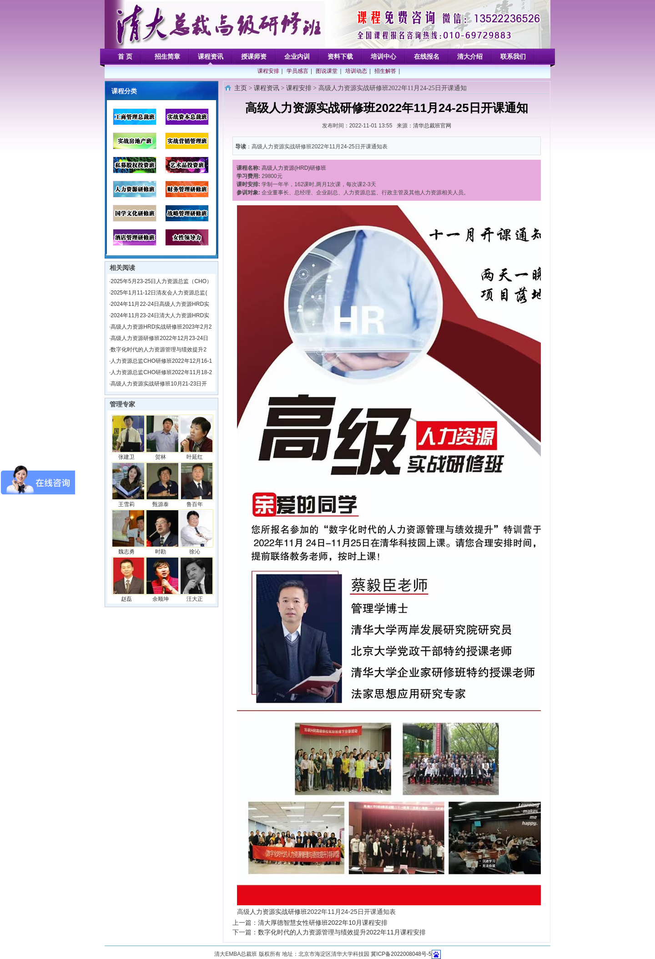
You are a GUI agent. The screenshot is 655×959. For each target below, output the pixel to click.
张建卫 (126, 457)
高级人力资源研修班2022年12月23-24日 (159, 338)
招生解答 (385, 71)
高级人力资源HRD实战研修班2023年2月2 (161, 327)
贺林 (160, 457)
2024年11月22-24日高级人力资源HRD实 (160, 304)
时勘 (160, 551)
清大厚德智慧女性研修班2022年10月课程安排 (323, 922)
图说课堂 (327, 71)
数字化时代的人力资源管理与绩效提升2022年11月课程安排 (342, 932)
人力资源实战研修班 (278, 911)
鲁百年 (194, 504)
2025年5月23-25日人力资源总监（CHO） (161, 281)
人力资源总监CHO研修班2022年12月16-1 (161, 361)
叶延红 (194, 457)
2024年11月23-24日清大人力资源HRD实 (160, 315)
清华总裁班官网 (432, 125)
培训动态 (356, 71)
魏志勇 (126, 551)
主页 (240, 88)
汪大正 (194, 599)
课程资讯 (266, 88)
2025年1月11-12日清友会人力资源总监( (159, 292)
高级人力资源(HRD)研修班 (294, 168)
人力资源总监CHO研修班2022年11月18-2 (161, 372)
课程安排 (268, 71)
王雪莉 (126, 504)
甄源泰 (160, 504)
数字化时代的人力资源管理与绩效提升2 (159, 349)
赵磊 (126, 599)
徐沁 (194, 551)
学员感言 (297, 71)
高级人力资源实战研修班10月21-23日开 (159, 384)
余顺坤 (160, 599)
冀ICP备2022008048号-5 (401, 954)
